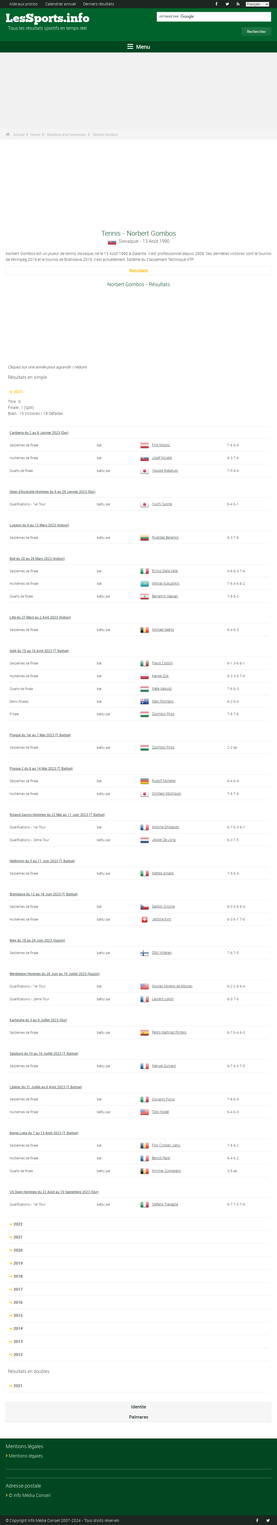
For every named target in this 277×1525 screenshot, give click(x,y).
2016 (18, 1301)
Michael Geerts (157, 629)
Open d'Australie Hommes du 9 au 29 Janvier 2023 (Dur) (52, 491)
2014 (18, 1327)
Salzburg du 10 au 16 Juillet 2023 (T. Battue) (44, 1053)
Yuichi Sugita (156, 503)
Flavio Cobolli (156, 662)
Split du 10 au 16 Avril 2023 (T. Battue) (39, 650)
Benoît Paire (155, 1157)
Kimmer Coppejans (160, 1170)
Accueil (18, 134)
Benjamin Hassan (159, 596)
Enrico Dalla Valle (159, 570)
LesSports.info (27, 18)
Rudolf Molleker (158, 780)
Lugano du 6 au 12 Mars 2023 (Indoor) (39, 524)
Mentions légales (26, 1455)
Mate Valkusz (156, 688)
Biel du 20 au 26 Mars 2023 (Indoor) (37, 558)
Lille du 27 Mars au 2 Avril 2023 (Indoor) (40, 617)
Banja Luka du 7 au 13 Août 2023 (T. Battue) (44, 1132)
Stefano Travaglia (159, 1203)
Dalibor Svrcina (157, 906)
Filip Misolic (155, 444)
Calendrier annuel (60, 4)
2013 (18, 1340)
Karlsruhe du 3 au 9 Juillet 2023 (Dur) (38, 1019)
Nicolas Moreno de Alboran (166, 985)
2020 (18, 1249)
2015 (18, 1314)
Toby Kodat (154, 1111)
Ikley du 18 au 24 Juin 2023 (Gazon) (37, 940)
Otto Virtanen (156, 952)
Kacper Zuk (154, 675)
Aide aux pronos (23, 4)
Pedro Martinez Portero (163, 1031)
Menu (138, 46)
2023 (18, 391)
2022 (18, 1223)
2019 (18, 1262)
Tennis (35, 134)
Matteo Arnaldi (157, 872)
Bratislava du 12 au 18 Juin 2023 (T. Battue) (44, 893)
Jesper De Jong (158, 839)
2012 (18, 1354)
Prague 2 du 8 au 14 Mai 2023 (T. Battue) (41, 768)
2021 (18, 1236)
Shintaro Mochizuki (160, 793)
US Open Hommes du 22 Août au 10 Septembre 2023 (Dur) (54, 1191)
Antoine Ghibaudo (159, 826)
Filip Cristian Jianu (160, 1144)
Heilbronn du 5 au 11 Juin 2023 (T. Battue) (42, 860)
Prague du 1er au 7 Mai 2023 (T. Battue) (40, 734)
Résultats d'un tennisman (66, 134)
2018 (18, 1275)
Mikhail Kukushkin (160, 583)
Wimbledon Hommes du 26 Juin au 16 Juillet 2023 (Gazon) (55, 973)
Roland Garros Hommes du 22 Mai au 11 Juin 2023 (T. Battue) (57, 814)
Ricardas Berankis (159, 537)
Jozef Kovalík (156, 457)
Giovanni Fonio (157, 1098)
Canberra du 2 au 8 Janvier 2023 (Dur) (39, 432)
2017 (18, 1288)
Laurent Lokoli (157, 998)
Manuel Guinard (158, 1065)
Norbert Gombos (105, 134)
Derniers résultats (98, 4)
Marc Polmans (157, 701)
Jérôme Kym (155, 918)
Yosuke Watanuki (159, 470)
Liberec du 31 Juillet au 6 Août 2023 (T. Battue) (46, 1086)
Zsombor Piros (157, 713)
